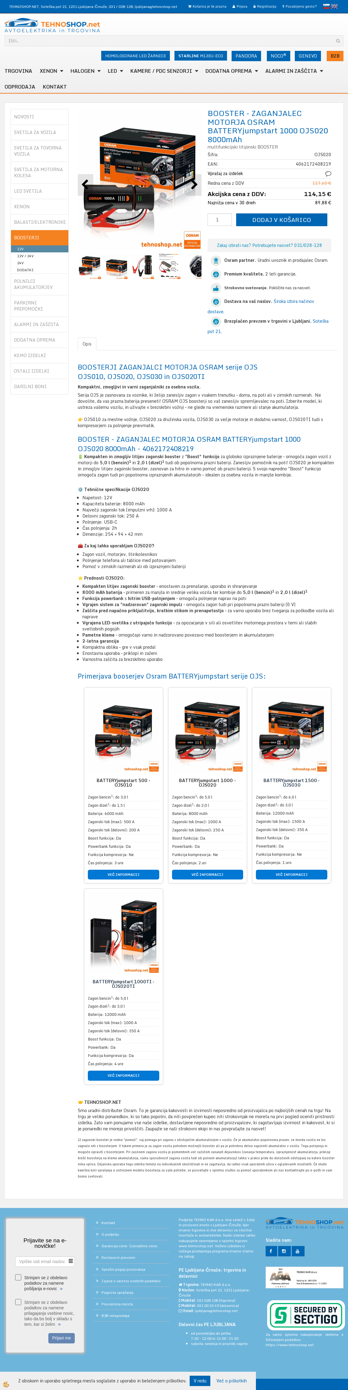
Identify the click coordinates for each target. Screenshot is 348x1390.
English (334, 6)
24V (20, 263)
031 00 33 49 (208, 1305)
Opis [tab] (87, 343)
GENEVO (308, 55)
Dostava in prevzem (118, 1257)
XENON (48, 71)
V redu (200, 1380)
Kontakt (55, 87)
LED (112, 71)
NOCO (278, 55)
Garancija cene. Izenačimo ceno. (130, 1246)
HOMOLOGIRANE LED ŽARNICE (135, 55)
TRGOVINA (18, 71)
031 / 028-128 (121, 6)
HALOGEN (83, 71)
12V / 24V (25, 256)
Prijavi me (61, 1338)
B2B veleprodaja (115, 1315)
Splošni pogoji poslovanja (123, 1269)
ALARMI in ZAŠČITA (291, 71)
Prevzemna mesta (117, 1304)
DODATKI (25, 270)
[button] (194, 185)
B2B (335, 55)
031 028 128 (207, 1300)
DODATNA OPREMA (228, 71)
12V (20, 249)
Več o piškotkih (231, 1381)
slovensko (326, 6)
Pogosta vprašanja (117, 1292)
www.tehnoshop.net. (197, 1246)
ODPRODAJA (20, 87)
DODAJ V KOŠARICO (281, 219)
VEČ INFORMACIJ (124, 874)
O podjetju (110, 1234)
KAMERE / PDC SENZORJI (161, 71)
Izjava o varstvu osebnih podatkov (131, 1281)
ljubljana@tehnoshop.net (156, 6)
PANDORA (246, 55)
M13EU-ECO (200, 55)
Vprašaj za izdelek (225, 173)
